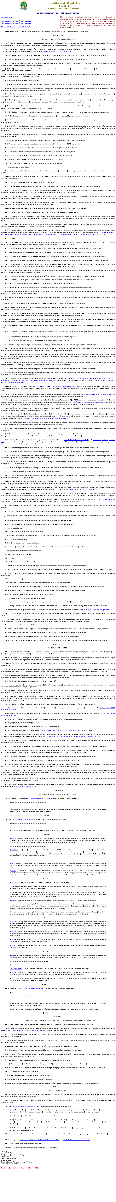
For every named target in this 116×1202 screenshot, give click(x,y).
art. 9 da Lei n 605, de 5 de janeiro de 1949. (90, 234)
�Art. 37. (13, 931)
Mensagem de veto (7, 17)
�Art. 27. (13, 882)
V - (11, 809)
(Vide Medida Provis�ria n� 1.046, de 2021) (16, 21)
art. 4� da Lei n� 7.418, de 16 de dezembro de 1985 (56, 386)
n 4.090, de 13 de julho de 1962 (104, 378)
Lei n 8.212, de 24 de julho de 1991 (38, 798)
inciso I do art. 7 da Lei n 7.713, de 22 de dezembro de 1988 (62, 730)
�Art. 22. (13, 871)
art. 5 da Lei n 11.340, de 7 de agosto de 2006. (97, 610)
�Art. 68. (13, 972)
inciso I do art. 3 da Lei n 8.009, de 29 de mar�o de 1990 (39, 1140)
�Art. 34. (13, 900)
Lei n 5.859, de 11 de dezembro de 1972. (76, 1140)
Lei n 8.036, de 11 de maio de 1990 (76, 440)
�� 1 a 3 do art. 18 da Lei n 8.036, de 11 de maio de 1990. (47, 418)
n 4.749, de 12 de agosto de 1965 (12, 380)
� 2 (12, 863)
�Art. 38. (13, 939)
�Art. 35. (13, 922)
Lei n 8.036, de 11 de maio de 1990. (25, 786)
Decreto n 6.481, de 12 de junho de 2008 (57, 51)
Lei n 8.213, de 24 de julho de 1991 (99, 394)
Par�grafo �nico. (16, 969)
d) (10, 1003)
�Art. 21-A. (14, 850)
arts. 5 (71, 402)
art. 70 (99, 232)
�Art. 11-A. (14, 1110)
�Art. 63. (13, 945)
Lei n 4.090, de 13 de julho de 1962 (60, 736)
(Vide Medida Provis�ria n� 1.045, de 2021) (16, 23)
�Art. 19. (13, 838)
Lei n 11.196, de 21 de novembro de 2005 (33, 988)
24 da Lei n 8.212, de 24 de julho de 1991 (28, 1030)
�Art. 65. (13, 955)
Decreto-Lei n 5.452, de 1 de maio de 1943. (84, 490)
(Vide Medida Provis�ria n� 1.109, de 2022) (16, 27)
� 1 (12, 830)
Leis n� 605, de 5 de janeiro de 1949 (79, 378)
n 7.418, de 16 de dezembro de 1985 (39, 380)
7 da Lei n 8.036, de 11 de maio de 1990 (89, 402)
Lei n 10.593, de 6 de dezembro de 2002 (25, 1106)
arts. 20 (9, 1030)
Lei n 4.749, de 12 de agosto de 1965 (87, 736)
